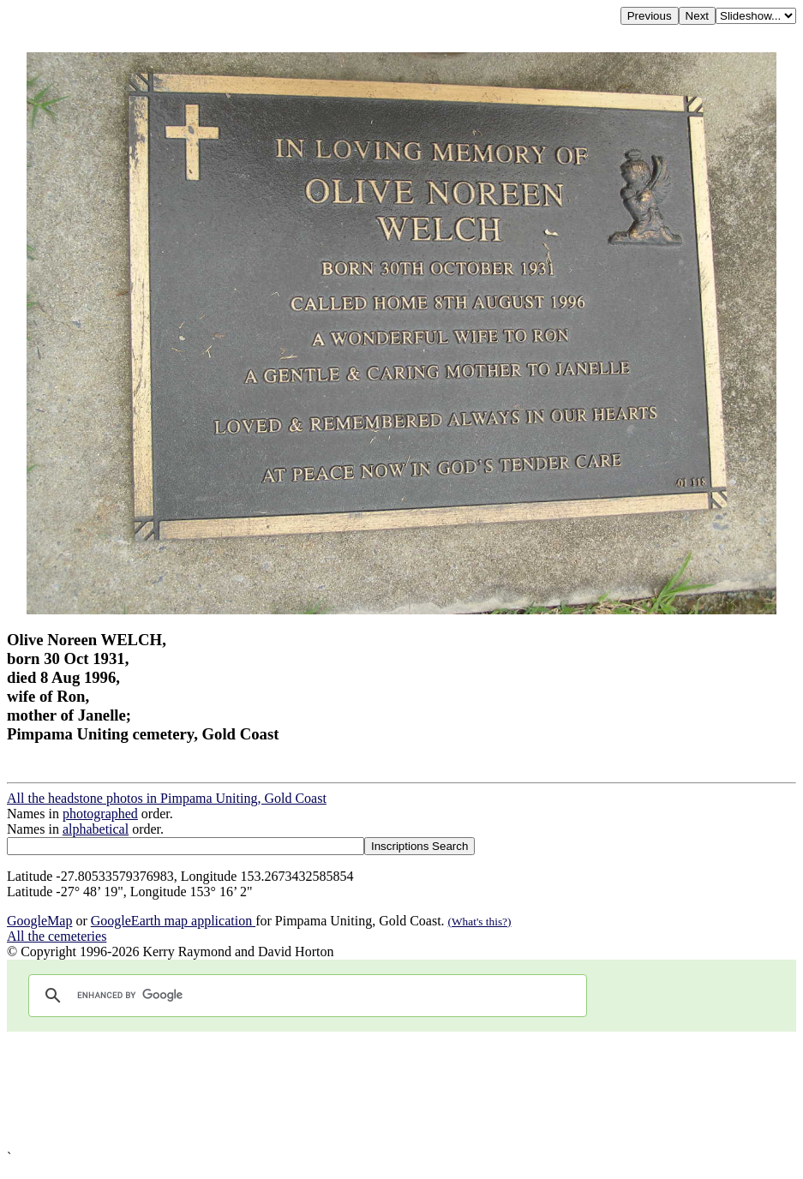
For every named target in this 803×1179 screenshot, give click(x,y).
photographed (100, 813)
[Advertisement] (401, 1091)
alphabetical (96, 829)
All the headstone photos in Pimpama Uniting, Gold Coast (167, 798)
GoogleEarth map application (173, 920)
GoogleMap (39, 920)
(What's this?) (480, 921)
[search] (305, 995)
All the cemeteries (56, 936)
